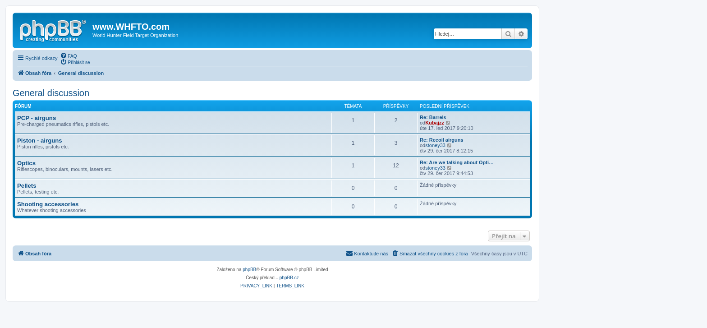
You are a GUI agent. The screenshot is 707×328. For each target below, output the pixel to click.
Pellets (27, 185)
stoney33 (435, 145)
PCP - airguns (36, 118)
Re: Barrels (433, 117)
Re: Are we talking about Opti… (457, 162)
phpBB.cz (289, 277)
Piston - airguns (39, 140)
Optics (26, 163)
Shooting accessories (47, 204)
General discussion (51, 93)
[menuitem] (68, 55)
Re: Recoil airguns (442, 140)
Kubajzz (434, 122)
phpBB (249, 269)
